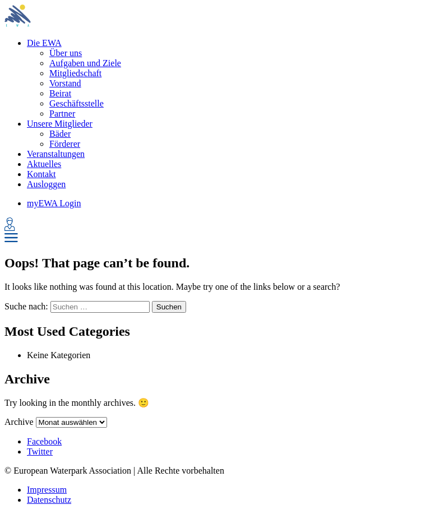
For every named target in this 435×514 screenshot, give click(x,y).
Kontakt (41, 174)
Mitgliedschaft (75, 73)
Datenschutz (49, 499)
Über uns (65, 53)
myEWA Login (54, 203)
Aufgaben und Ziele (85, 63)
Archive (19, 422)
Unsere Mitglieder (59, 123)
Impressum (47, 489)
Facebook (44, 441)
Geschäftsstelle (76, 103)
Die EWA (44, 43)
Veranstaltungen (56, 154)
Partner (62, 113)
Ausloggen (46, 184)
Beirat (60, 93)
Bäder (60, 133)
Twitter (40, 451)
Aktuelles (44, 164)
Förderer (64, 144)
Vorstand (65, 83)
